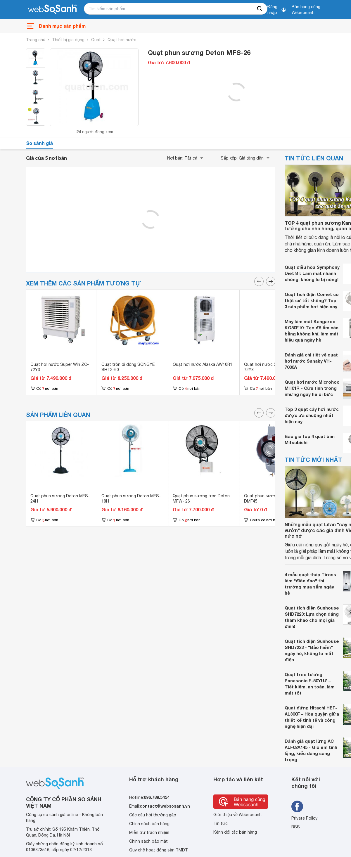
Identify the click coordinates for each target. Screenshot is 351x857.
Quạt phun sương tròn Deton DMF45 (272, 498)
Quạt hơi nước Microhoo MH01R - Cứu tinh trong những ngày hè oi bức (312, 388)
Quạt (96, 39)
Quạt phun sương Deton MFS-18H (131, 498)
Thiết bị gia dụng (68, 39)
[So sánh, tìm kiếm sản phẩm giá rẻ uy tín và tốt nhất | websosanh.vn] (52, 10)
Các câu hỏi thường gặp (152, 815)
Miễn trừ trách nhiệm (149, 832)
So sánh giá (39, 143)
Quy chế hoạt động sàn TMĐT (158, 850)
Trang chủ (35, 39)
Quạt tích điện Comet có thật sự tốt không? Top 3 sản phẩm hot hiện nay (312, 300)
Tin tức (220, 823)
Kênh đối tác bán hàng (235, 832)
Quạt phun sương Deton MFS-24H (60, 498)
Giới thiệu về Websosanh (237, 814)
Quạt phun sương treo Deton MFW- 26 (201, 498)
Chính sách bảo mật (148, 841)
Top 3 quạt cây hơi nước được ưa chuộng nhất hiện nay (312, 415)
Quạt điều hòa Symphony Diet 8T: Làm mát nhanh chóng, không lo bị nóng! (312, 273)
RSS (295, 827)
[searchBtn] (260, 8)
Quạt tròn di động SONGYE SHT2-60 (128, 367)
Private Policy (304, 818)
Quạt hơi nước (122, 39)
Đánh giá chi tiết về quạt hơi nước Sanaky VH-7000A (311, 361)
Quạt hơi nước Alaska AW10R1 (202, 364)
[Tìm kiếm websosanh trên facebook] (297, 806)
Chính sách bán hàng (149, 823)
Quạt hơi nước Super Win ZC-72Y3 (59, 367)
